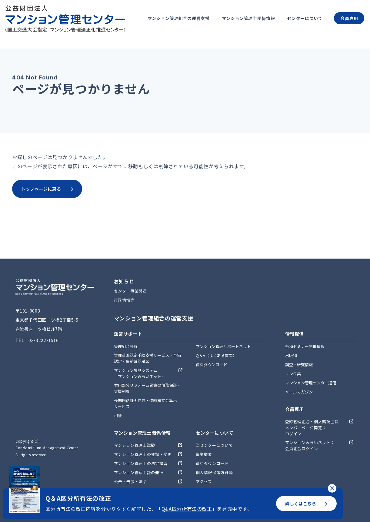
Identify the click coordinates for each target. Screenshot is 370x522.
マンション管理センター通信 (310, 383)
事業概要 (204, 454)
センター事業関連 (130, 291)
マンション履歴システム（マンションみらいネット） (139, 373)
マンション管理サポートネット (223, 346)
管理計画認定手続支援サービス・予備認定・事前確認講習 (147, 358)
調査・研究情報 (299, 364)
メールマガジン (299, 392)
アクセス (204, 481)
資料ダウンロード (211, 364)
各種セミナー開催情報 (305, 346)
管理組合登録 (126, 346)
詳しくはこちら (306, 503)
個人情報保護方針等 (214, 472)
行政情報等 (124, 300)
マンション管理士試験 (134, 445)
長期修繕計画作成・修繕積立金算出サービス (145, 403)
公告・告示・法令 (130, 481)
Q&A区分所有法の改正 (187, 508)
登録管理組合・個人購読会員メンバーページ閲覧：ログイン (312, 428)
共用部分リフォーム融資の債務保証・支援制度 (147, 388)
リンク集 (293, 373)
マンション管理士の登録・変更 (143, 454)
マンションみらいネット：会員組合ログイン (310, 445)
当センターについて (214, 445)
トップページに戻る (47, 189)
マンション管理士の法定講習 (141, 463)
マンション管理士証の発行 (139, 472)
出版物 (291, 355)
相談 (118, 415)
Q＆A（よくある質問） (216, 355)
